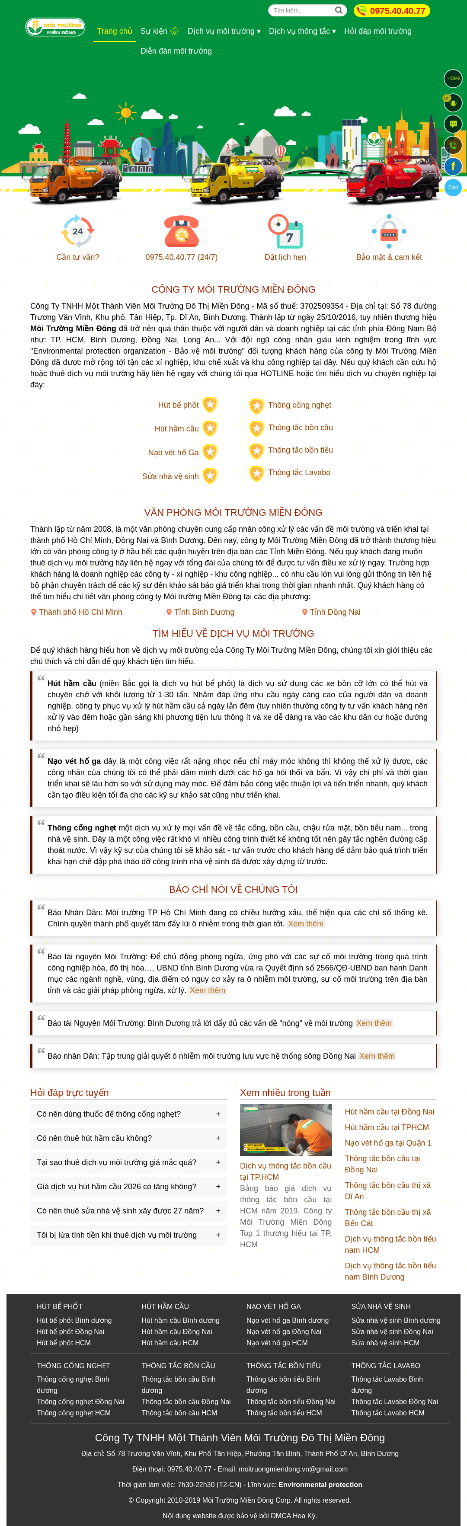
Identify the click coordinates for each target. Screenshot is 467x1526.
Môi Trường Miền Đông (238, 1500)
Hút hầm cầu (177, 429)
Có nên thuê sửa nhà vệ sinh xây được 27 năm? (120, 1211)
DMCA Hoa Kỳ (293, 1516)
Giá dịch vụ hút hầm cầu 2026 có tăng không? (116, 1186)
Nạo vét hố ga (268, 1320)
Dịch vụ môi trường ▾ (224, 31)
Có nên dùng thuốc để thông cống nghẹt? (109, 1114)
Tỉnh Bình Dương (204, 612)
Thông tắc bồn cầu (300, 427)
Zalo (453, 188)
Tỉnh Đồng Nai (335, 612)
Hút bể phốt (178, 405)
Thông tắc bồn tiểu (300, 450)
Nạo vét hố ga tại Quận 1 (388, 1143)
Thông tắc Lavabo (299, 472)
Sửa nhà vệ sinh (170, 476)
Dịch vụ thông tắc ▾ (302, 31)
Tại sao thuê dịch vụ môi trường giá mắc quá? (116, 1162)
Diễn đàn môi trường (176, 51)
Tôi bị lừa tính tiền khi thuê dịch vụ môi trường (117, 1235)
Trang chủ (114, 31)
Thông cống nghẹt (299, 405)
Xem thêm (305, 923)
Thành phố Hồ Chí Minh (80, 612)
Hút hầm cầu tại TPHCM (387, 1127)
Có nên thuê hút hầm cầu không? (94, 1138)
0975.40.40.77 (397, 11)
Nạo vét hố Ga (173, 452)
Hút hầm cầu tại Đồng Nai (390, 1112)
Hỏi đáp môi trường (378, 31)
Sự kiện (160, 31)
